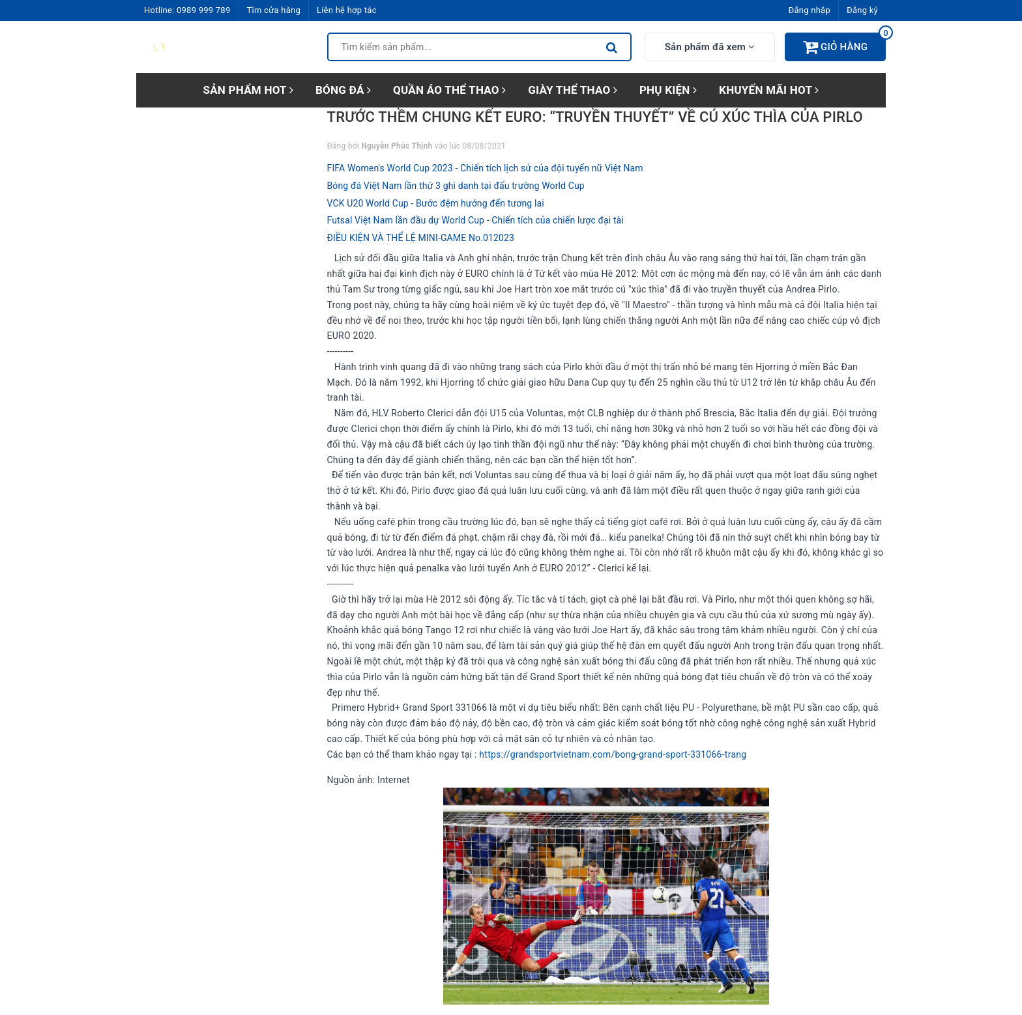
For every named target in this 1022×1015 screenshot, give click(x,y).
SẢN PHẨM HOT (248, 89)
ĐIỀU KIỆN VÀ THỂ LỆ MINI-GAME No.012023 (421, 238)
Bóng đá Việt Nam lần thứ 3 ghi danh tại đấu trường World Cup (456, 185)
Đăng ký (862, 10)
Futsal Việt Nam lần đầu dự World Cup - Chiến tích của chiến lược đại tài (475, 220)
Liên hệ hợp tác (347, 10)
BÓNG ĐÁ (343, 89)
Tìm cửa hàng (273, 10)
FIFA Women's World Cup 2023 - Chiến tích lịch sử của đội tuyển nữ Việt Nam (485, 168)
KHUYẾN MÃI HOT (769, 89)
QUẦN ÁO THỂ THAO (449, 89)
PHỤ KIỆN (668, 89)
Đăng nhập (809, 10)
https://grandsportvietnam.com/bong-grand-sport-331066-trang (612, 754)
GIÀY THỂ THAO (572, 89)
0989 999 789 (204, 10)
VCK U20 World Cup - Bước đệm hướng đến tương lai (435, 203)
